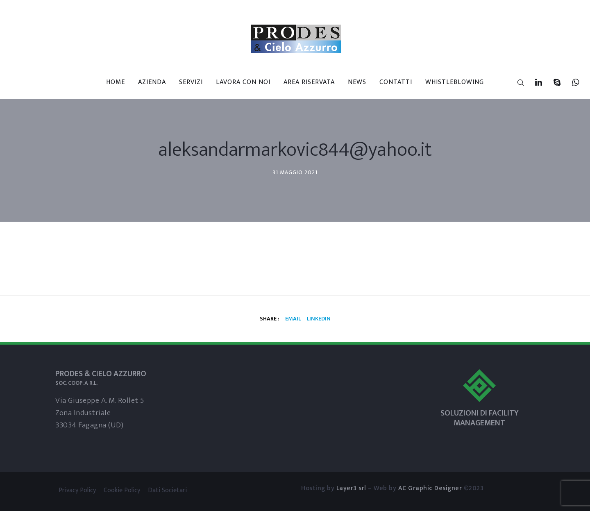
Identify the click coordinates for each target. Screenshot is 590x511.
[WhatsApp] (570, 82)
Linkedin (319, 318)
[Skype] (552, 82)
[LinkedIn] (533, 82)
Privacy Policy (77, 490)
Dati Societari (167, 490)
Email (293, 318)
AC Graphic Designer (430, 488)
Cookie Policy (122, 490)
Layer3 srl (351, 488)
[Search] (515, 82)
